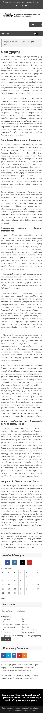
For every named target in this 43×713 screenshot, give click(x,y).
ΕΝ (38, 2)
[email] (21, 611)
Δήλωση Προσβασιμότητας (21, 670)
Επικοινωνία (30, 2)
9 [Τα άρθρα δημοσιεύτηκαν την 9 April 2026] (20, 580)
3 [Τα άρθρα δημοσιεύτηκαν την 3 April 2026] (26, 576)
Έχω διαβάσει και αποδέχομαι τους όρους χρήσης (22, 636)
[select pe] (35, 24)
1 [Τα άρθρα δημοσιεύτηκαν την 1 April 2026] (14, 576)
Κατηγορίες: (6, 616)
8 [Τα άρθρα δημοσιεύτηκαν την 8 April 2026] (14, 580)
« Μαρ (3, 598)
